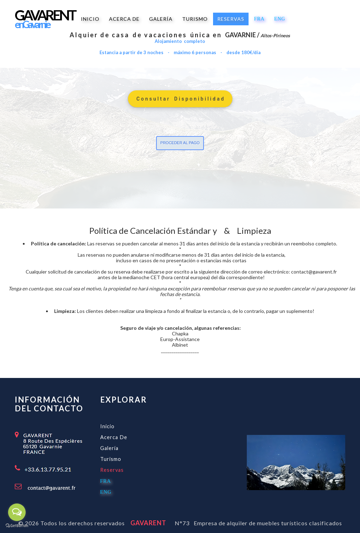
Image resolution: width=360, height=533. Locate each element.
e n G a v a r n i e (32, 24)
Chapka (180, 333)
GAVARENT (146, 523)
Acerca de (113, 437)
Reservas (112, 470)
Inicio (107, 426)
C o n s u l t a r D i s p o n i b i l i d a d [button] (180, 99)
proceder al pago (180, 143)
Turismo (110, 459)
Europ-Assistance (180, 339)
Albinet (180, 345)
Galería (109, 448)
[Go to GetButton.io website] (17, 526)
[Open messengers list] (17, 512)
